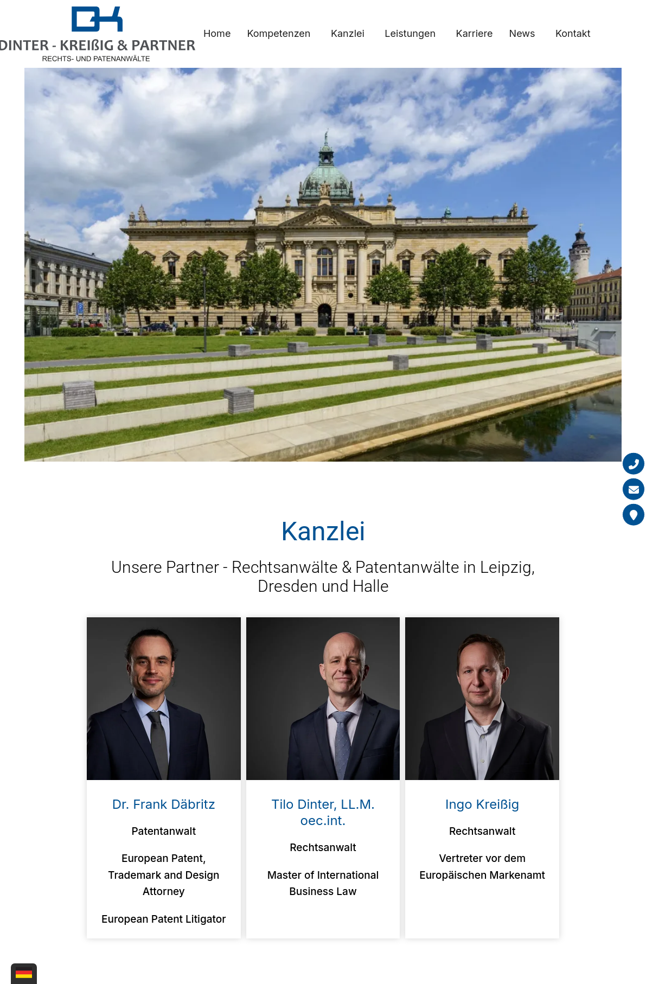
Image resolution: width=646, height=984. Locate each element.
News (522, 33)
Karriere (474, 33)
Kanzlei (347, 33)
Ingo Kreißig (482, 804)
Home (217, 33)
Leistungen (410, 33)
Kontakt (573, 33)
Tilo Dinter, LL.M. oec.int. (323, 812)
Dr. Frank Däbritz (163, 804)
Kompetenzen (278, 33)
